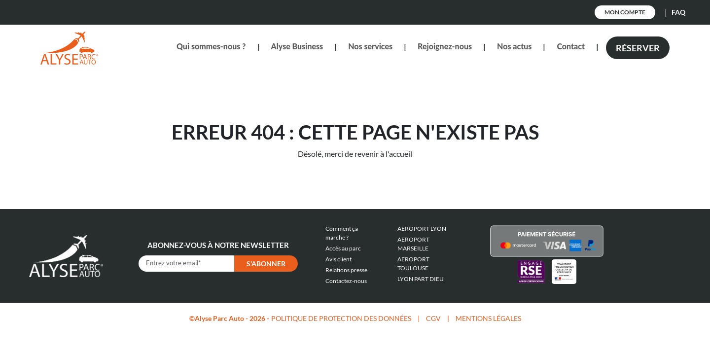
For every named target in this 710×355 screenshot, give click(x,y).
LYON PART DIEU (420, 279)
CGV (433, 318)
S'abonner (266, 263)
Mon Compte (624, 12)
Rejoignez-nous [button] (445, 46)
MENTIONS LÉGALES (488, 318)
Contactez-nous (346, 280)
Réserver (638, 47)
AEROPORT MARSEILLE (413, 244)
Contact (571, 46)
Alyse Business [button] (297, 46)
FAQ (678, 12)
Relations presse (346, 270)
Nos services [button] (370, 46)
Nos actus (514, 46)
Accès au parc (343, 248)
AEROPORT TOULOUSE (413, 263)
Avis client (338, 259)
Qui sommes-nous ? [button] (211, 46)
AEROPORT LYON (421, 228)
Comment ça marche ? (341, 233)
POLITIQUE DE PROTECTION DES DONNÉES (341, 318)
